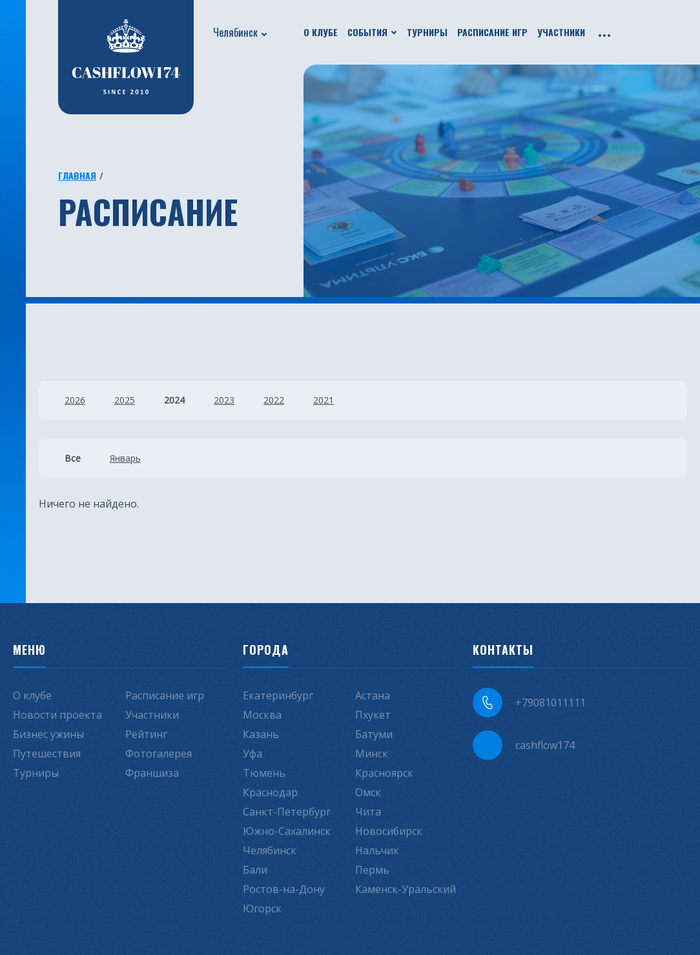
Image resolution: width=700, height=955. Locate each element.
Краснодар (270, 792)
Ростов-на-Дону (284, 889)
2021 (323, 400)
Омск (368, 792)
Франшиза (152, 773)
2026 (75, 400)
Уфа (252, 753)
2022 (273, 400)
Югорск (262, 908)
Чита (368, 812)
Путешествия (47, 753)
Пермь (372, 870)
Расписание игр (492, 32)
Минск (371, 753)
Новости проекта (57, 715)
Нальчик (377, 850)
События (367, 32)
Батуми (374, 734)
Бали (255, 870)
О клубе (321, 32)
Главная (77, 175)
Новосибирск (388, 831)
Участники (561, 32)
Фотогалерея (158, 753)
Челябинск (235, 32)
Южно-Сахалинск (287, 831)
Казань (261, 734)
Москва (262, 715)
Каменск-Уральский (405, 889)
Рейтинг (146, 734)
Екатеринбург (278, 695)
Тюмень (264, 773)
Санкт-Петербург (287, 812)
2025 (124, 400)
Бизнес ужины (48, 734)
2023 (224, 400)
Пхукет (373, 715)
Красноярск (384, 773)
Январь (125, 458)
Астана (372, 695)
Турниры (427, 32)
